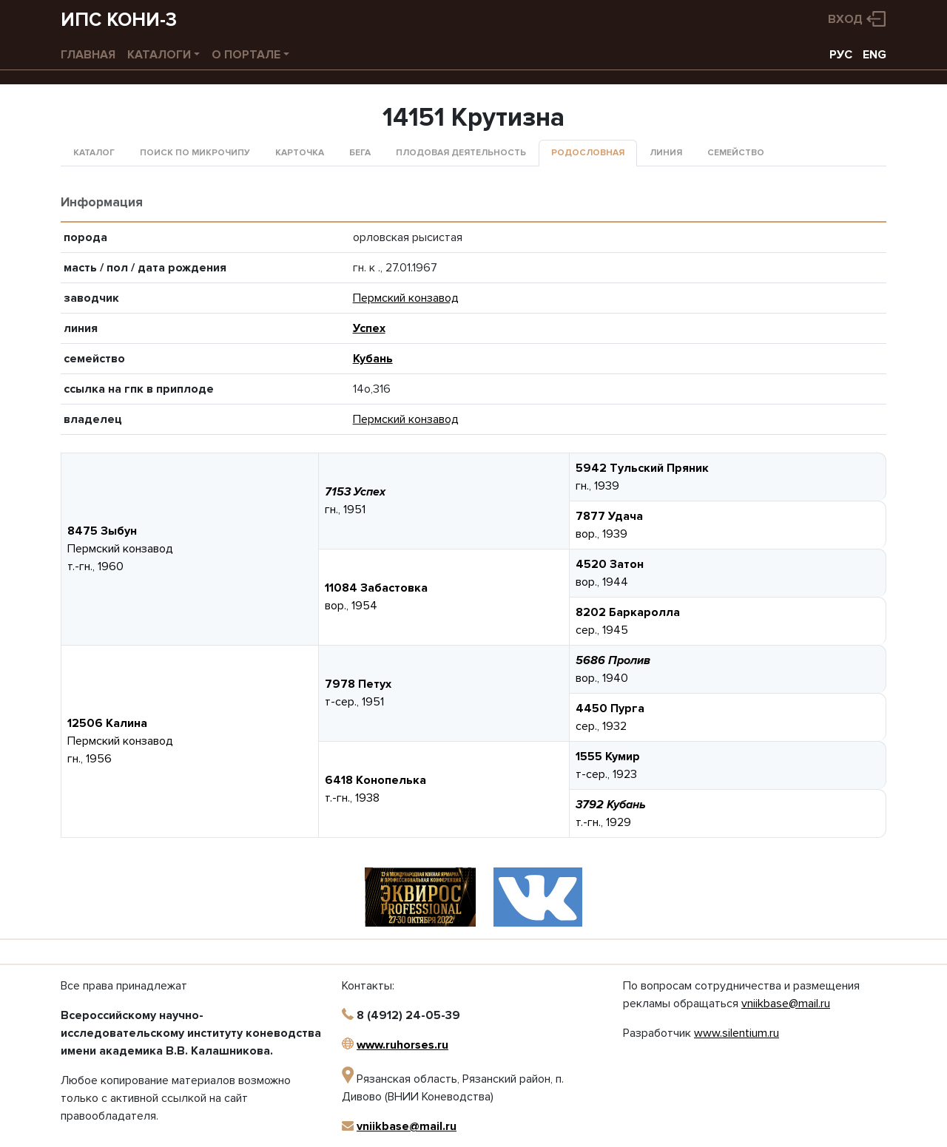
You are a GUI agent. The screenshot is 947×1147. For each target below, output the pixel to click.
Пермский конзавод (406, 298)
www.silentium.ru (736, 1033)
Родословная (587, 152)
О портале (246, 54)
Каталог (94, 152)
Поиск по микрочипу (195, 152)
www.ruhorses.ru (402, 1045)
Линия (666, 152)
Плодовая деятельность (461, 152)
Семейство (735, 152)
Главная (88, 54)
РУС (840, 54)
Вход (845, 19)
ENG (874, 54)
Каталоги (159, 54)
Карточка (299, 152)
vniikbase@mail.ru (406, 1126)
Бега (360, 152)
